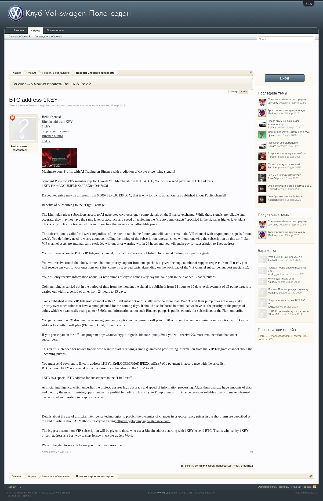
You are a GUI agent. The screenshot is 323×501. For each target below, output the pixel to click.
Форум (35, 30)
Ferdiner (272, 156)
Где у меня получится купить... (286, 175)
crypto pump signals (56, 131)
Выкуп (243, 91)
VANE (271, 306)
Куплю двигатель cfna (281, 278)
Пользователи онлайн (277, 330)
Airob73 (272, 260)
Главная (19, 30)
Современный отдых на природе (287, 99)
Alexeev (272, 281)
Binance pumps (52, 136)
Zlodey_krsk (275, 274)
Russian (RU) (14, 486)
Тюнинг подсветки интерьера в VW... (289, 132)
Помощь (284, 486)
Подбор (234, 92)
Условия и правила (306, 492)
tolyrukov (273, 102)
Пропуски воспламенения (283, 142)
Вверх (307, 486)
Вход (309, 3)
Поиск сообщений (19, 36)
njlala (271, 135)
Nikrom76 (273, 314)
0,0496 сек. (163, 492)
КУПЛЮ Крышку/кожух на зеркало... (289, 311)
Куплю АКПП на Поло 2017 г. (285, 256)
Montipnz (273, 292)
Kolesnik (273, 189)
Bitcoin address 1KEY (57, 121)
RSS (314, 486)
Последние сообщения (48, 36)
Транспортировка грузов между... (287, 110)
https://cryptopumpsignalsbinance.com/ (143, 421)
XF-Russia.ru (24, 495)
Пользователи (55, 30)
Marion (272, 113)
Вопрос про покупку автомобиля (287, 153)
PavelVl (272, 178)
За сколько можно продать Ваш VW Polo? (51, 84)
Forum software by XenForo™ (38, 492)
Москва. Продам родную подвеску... (289, 289)
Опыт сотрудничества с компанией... (290, 185)
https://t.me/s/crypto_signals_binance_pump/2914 (133, 335)
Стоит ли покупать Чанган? (284, 164)
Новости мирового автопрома (47, 105)
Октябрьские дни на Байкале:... (286, 196)
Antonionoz (102, 105)
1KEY (46, 126)
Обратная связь (267, 486)
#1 (251, 451)
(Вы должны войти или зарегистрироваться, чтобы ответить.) (216, 465)
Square (272, 127)
